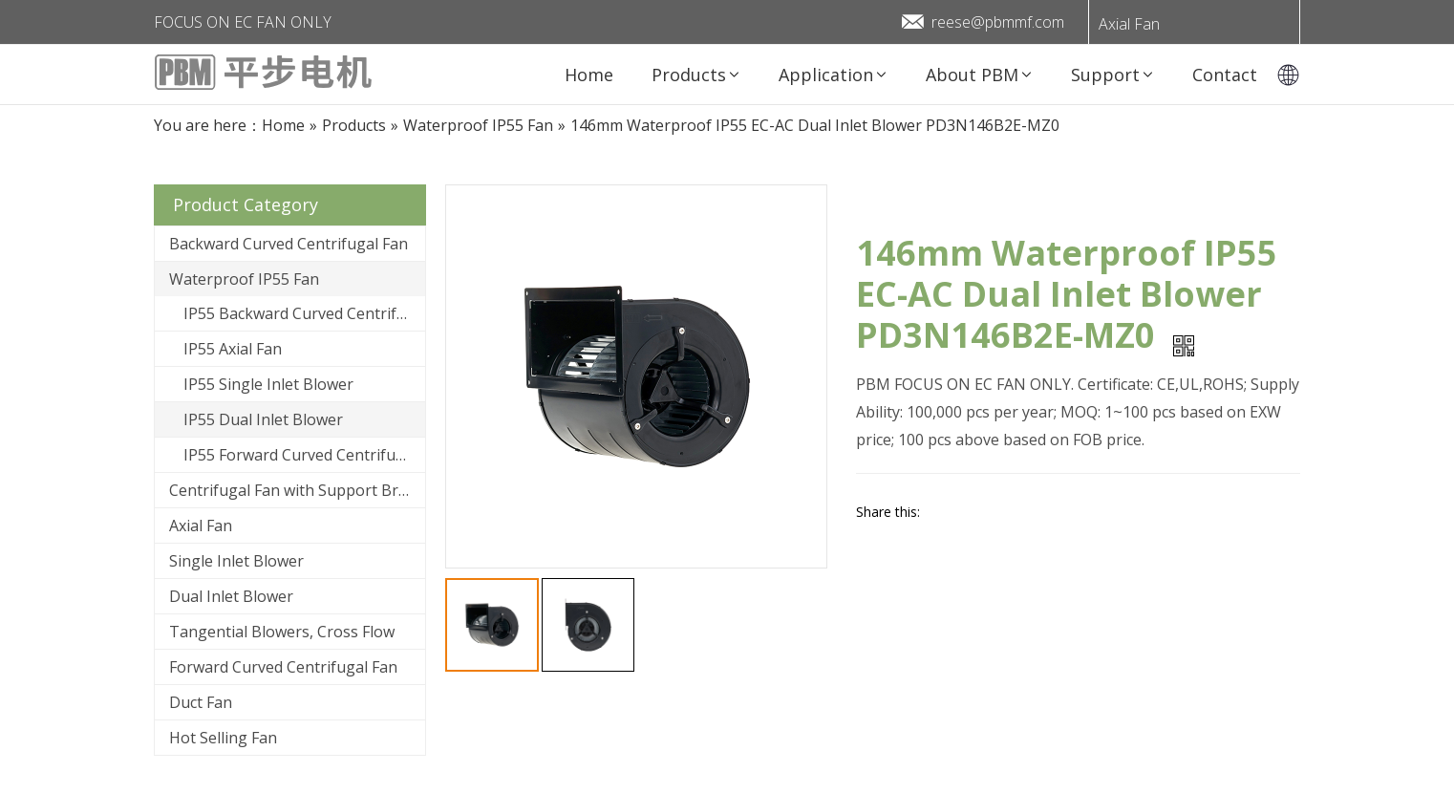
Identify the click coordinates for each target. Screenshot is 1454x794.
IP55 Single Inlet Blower (268, 384)
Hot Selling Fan (223, 737)
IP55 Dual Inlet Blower (263, 419)
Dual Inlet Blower (231, 596)
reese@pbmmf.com (997, 21)
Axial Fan (1129, 23)
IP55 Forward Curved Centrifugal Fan (304, 454)
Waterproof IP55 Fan (244, 279)
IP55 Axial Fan (232, 348)
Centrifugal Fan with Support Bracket (297, 490)
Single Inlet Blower (236, 560)
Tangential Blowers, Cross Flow (282, 631)
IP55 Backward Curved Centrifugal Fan (304, 313)
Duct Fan (200, 702)
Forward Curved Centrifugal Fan (283, 666)
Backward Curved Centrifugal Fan (288, 243)
